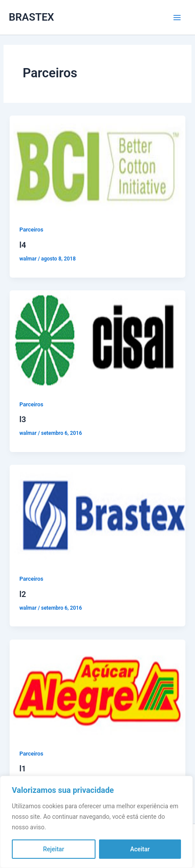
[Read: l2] (97, 514)
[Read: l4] (97, 165)
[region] (96, 822)
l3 (22, 419)
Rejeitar (53, 849)
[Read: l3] (97, 339)
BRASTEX (31, 17)
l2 (22, 594)
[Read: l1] (97, 688)
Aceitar (140, 849)
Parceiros (31, 229)
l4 (22, 245)
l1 (22, 768)
